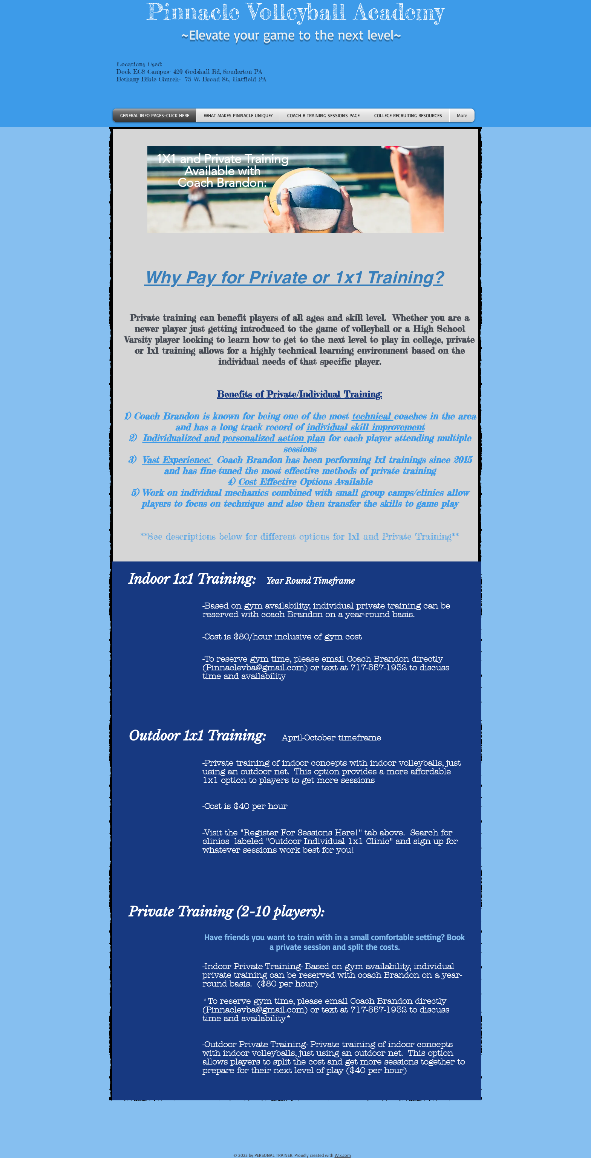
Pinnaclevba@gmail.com (255, 668)
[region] (295, 233)
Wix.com (343, 1155)
